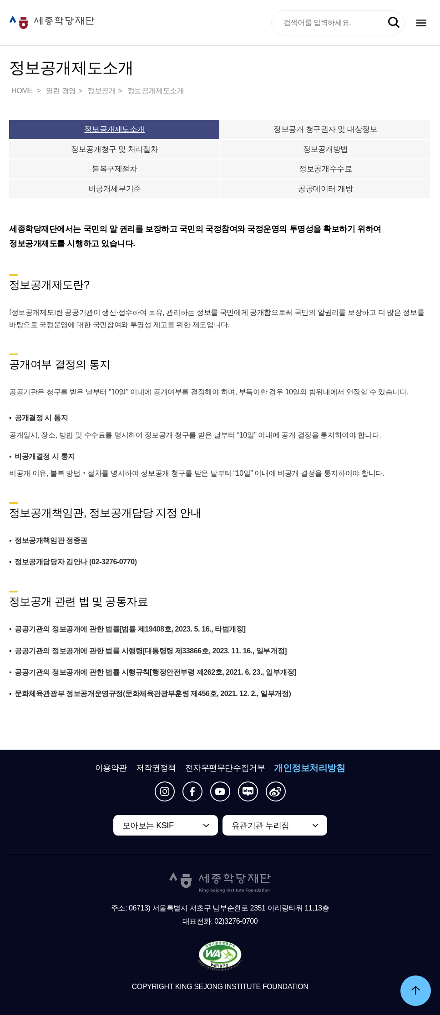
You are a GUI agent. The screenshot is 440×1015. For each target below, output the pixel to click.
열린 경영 (61, 91)
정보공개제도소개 (155, 91)
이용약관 (111, 768)
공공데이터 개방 (325, 188)
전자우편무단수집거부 (225, 768)
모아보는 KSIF (148, 825)
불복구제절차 (114, 168)
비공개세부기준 (114, 188)
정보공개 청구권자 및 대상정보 (325, 129)
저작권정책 (156, 768)
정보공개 (101, 91)
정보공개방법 (325, 149)
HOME (22, 91)
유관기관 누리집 (260, 825)
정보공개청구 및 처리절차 (114, 149)
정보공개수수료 (325, 168)
